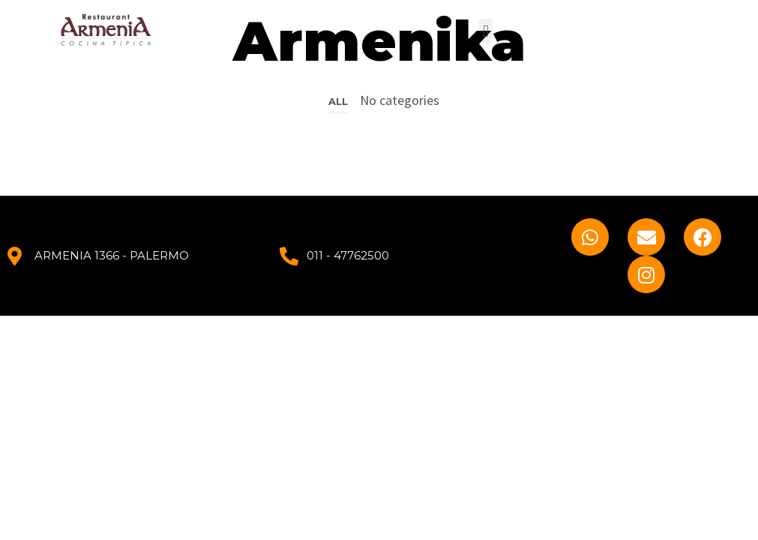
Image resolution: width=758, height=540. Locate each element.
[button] (485, 31)
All (338, 101)
